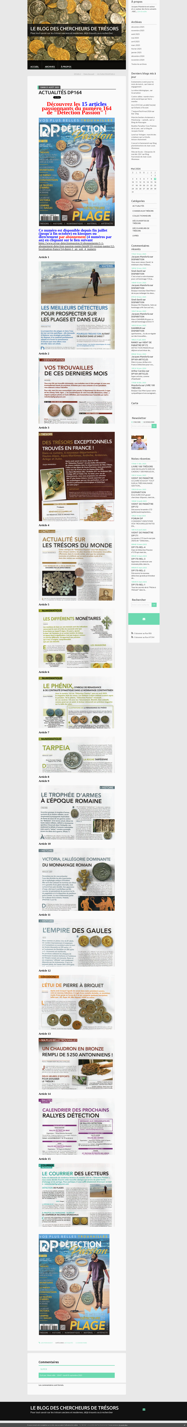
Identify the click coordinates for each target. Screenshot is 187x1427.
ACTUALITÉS (69, 1343)
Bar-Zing (135, 113)
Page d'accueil (88, 74)
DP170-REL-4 (138, 547)
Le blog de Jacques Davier (141, 129)
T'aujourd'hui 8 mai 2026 (141, 111)
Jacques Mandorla (140, 256)
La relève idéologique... (140, 90)
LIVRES (135, 235)
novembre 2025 (137, 30)
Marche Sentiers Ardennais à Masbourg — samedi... (143, 118)
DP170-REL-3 (138, 558)
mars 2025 (135, 45)
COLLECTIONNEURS (141, 216)
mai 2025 (135, 38)
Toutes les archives (139, 64)
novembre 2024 (137, 60)
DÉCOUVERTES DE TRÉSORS (140, 222)
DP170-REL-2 (138, 570)
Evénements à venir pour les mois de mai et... (142, 83)
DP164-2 (77, 74)
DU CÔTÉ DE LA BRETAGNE (143, 105)
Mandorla (136, 385)
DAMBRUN (136, 328)
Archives (50, 66)
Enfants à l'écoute (141, 107)
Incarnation (136, 93)
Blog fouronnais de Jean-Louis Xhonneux (141, 156)
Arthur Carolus (138, 371)
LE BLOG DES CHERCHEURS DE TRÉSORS (74, 28)
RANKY (134, 342)
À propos (66, 66)
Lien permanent (46, 1343)
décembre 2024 (137, 56)
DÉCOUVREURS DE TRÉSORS (140, 229)
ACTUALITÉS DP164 (60, 92)
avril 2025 (135, 41)
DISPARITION (137, 259)
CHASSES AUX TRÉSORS (142, 211)
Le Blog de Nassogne (142, 121)
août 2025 (135, 34)
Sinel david (136, 271)
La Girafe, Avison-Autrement (140, 138)
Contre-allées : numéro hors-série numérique (142, 97)
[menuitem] (34, 64)
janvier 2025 (136, 52)
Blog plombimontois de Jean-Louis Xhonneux (144, 145)
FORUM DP (137, 518)
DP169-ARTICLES (139, 359)
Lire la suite (142, 11)
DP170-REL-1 (138, 584)
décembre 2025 (137, 27)
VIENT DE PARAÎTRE (142, 478)
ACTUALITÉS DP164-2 (106, 74)
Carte (134, 403)
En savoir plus (123, 1425)
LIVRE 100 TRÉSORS (142, 466)
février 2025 (136, 49)
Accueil (34, 66)
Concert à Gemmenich (140, 143)
